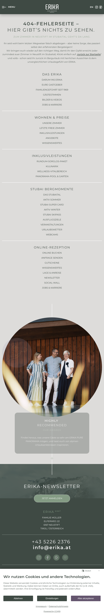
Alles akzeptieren (86, 598)
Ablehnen (18, 598)
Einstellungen (52, 598)
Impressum (41, 606)
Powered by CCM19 (52, 611)
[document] (52, 585)
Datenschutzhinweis (58, 606)
